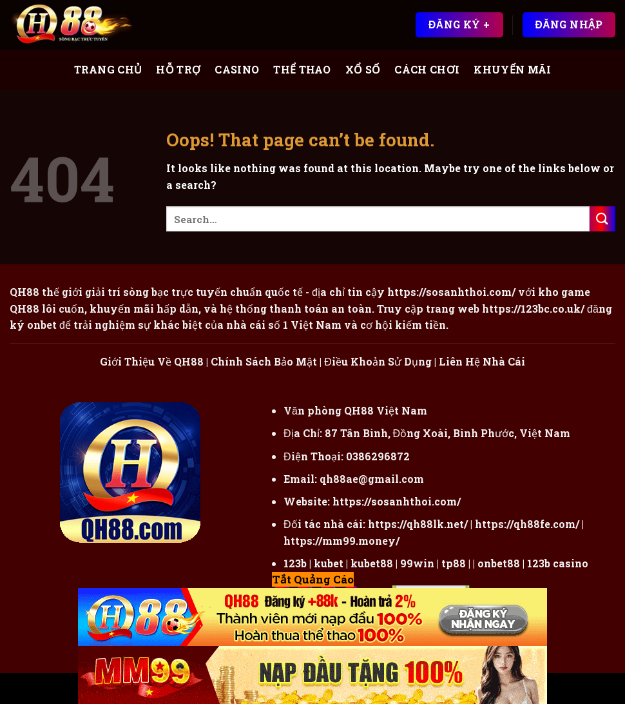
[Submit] (602, 218)
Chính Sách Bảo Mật (264, 361)
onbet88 (498, 563)
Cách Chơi (426, 69)
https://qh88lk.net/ (418, 524)
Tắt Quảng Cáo (313, 579)
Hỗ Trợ (178, 69)
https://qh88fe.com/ (527, 524)
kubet (328, 563)
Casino (237, 69)
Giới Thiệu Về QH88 (152, 361)
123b (295, 563)
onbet (42, 324)
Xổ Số (363, 69)
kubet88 (372, 563)
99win (417, 563)
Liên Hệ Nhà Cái (482, 361)
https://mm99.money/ (341, 540)
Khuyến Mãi (512, 69)
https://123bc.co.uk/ (533, 308)
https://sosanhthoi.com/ (396, 501)
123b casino (557, 563)
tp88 (453, 563)
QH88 (24, 308)
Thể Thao (302, 69)
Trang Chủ (108, 69)
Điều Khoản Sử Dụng (378, 361)
